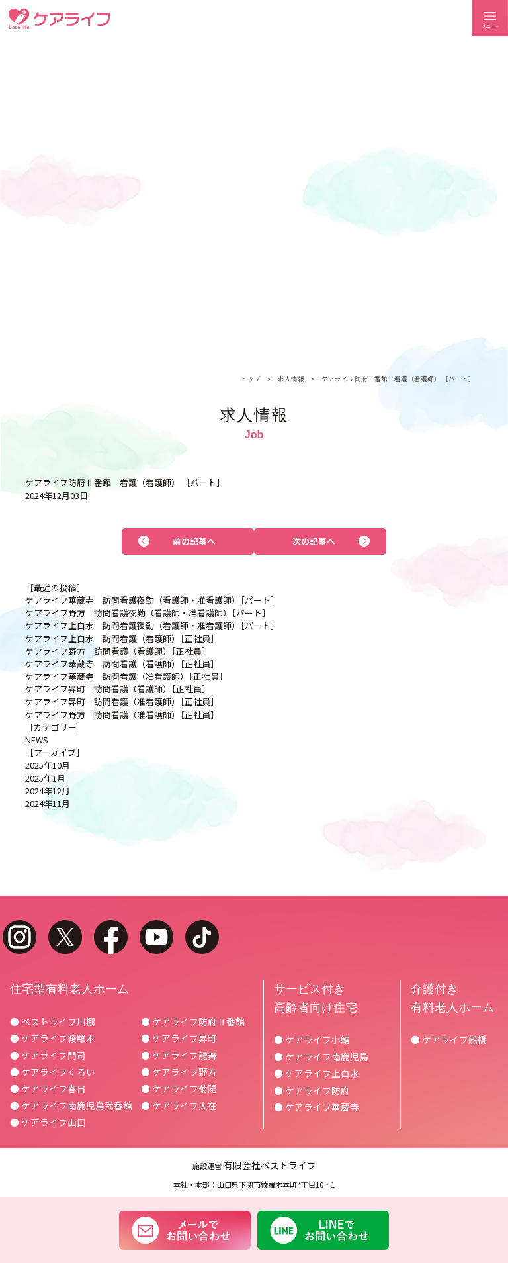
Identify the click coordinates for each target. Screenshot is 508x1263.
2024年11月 (47, 803)
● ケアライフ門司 (48, 1055)
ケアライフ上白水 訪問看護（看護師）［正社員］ (122, 638)
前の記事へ (194, 541)
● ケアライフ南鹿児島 (321, 1056)
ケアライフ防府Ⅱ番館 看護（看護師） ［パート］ (398, 378)
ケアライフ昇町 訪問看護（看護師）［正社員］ (117, 688)
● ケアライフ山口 (48, 1122)
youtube (156, 937)
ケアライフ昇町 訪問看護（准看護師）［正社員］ (122, 701)
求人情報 (291, 378)
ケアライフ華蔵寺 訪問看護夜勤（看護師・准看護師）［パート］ (152, 600)
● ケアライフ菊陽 (179, 1088)
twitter (65, 937)
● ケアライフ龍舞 (179, 1055)
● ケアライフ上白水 (316, 1073)
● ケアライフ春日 (48, 1088)
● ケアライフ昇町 (179, 1038)
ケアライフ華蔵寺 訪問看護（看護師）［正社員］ (122, 663)
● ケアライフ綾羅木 (52, 1038)
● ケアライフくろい (52, 1071)
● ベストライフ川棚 (52, 1021)
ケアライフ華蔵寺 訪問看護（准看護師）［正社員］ (126, 676)
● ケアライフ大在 (179, 1105)
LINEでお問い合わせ (323, 1230)
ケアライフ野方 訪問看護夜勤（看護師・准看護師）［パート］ (148, 612)
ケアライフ (59, 19)
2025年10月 (47, 765)
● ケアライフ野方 (179, 1071)
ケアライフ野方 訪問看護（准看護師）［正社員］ (122, 714)
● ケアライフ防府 (312, 1090)
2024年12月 (47, 790)
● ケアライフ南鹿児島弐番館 (71, 1105)
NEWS (36, 739)
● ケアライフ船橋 (449, 1039)
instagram (19, 937)
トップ (251, 378)
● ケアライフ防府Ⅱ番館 (193, 1021)
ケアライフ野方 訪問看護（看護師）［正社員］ (117, 651)
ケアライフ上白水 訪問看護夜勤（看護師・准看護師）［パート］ (152, 625)
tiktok (202, 937)
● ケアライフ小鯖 (312, 1039)
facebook (111, 937)
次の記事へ (313, 541)
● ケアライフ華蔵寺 (316, 1106)
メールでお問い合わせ (184, 1230)
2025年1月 (45, 778)
